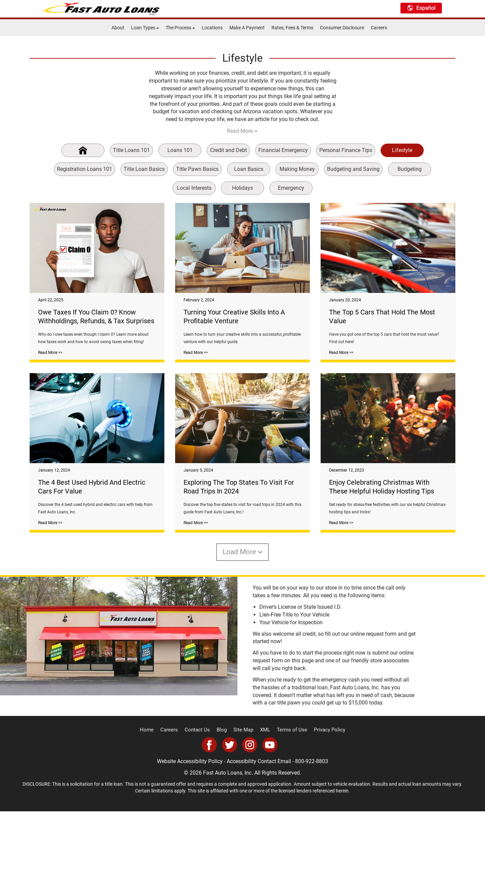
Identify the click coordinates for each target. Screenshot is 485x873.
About (117, 27)
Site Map (243, 791)
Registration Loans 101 (84, 169)
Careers (379, 27)
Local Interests (194, 188)
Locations (212, 27)
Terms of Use (289, 791)
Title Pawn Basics (197, 169)
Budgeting (409, 169)
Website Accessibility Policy (190, 823)
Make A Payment (247, 27)
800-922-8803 (311, 823)
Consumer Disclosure (342, 27)
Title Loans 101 (131, 150)
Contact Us (200, 791)
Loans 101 (180, 150)
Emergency (291, 188)
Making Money (297, 169)
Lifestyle (402, 150)
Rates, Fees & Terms (292, 27)
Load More (243, 614)
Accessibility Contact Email (259, 823)
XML (264, 791)
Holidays (242, 188)
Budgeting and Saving (353, 169)
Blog (223, 791)
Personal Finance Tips (345, 150)
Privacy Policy (324, 791)
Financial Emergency (283, 150)
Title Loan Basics (144, 169)
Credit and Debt (228, 150)
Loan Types (145, 27)
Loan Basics (248, 169)
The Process (180, 27)
